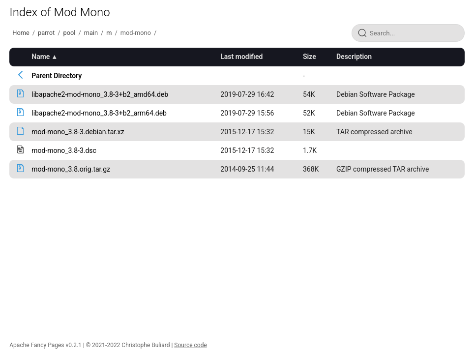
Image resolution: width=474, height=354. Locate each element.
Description (354, 56)
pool (69, 32)
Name (40, 56)
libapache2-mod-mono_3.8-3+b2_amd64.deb (99, 94)
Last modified (241, 56)
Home (20, 32)
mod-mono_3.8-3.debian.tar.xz (77, 132)
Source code (190, 345)
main (91, 32)
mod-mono (135, 32)
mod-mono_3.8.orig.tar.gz (70, 169)
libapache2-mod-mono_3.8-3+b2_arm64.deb (99, 113)
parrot (46, 32)
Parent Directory (56, 76)
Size (309, 56)
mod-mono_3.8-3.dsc (63, 150)
